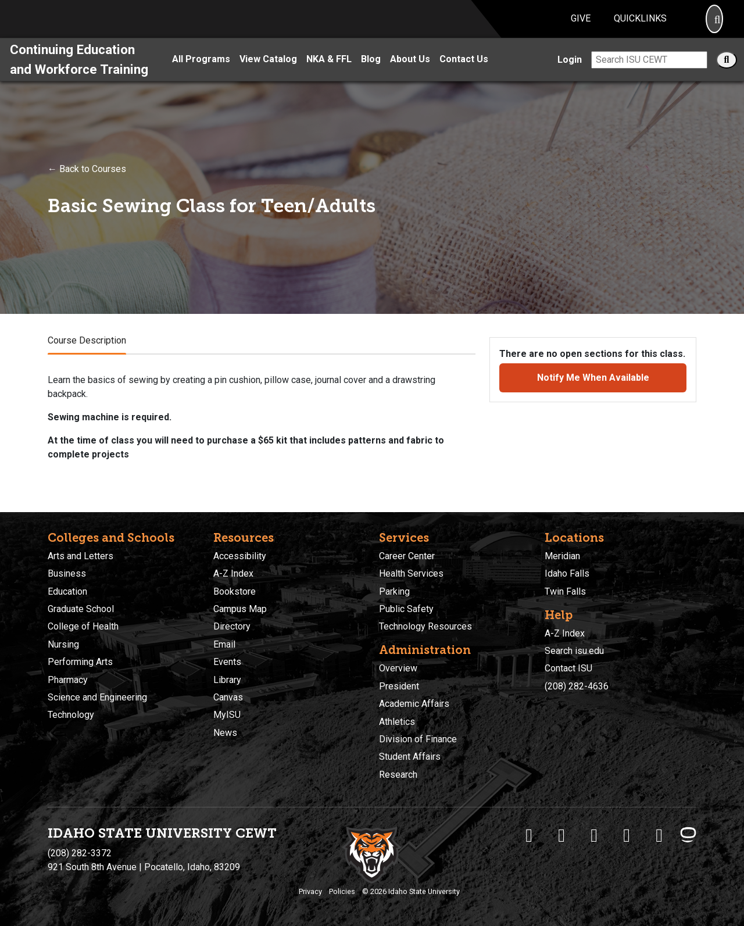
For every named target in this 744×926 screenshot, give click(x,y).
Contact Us (463, 72)
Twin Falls (565, 591)
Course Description (87, 353)
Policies (342, 891)
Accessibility (239, 556)
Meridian (562, 556)
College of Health (83, 626)
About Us (410, 72)
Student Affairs (410, 756)
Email (224, 644)
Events (227, 661)
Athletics (397, 721)
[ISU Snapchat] (659, 835)
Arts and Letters (80, 556)
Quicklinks (640, 25)
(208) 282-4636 (577, 686)
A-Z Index (233, 573)
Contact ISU (568, 668)
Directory (232, 626)
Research (398, 774)
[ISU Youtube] (626, 835)
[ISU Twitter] (561, 835)
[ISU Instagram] (594, 835)
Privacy (310, 891)
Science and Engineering (97, 697)
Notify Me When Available (593, 390)
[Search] (714, 26)
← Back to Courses (87, 182)
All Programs (201, 72)
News (225, 732)
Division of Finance (418, 739)
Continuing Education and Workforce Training (79, 72)
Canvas (228, 697)
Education (67, 591)
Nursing (63, 644)
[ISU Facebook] (529, 835)
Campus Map (240, 608)
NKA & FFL (329, 72)
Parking (394, 591)
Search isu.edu (574, 650)
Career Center (407, 556)
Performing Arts (80, 661)
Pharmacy (68, 679)
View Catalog (268, 72)
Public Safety (406, 608)
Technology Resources (425, 626)
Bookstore (234, 591)
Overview (398, 668)
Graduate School (81, 608)
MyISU (227, 714)
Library (227, 679)
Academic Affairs (414, 703)
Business (67, 573)
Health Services (411, 573)
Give (581, 25)
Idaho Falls (567, 573)
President (399, 686)
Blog (371, 72)
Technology (71, 714)
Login (569, 72)
